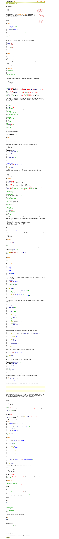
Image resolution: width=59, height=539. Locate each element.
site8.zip (8, 517)
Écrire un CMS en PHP (41, 1)
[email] (14, 525)
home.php (8, 421)
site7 (13, 6)
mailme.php (8, 227)
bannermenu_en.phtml (10, 480)
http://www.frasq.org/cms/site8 (21, 14)
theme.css (8, 137)
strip (15, 525)
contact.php (8, 23)
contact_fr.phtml (9, 68)
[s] (9, 525)
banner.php (8, 437)
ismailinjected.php (9, 263)
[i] (7, 525)
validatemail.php (9, 257)
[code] (12, 525)
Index (37, 6)
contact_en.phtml (9, 72)
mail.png (8, 500)
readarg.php (8, 239)
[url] (13, 525)
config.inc (8, 377)
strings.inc (8, 53)
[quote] (10, 525)
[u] (8, 525)
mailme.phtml (9, 84)
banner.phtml (9, 503)
